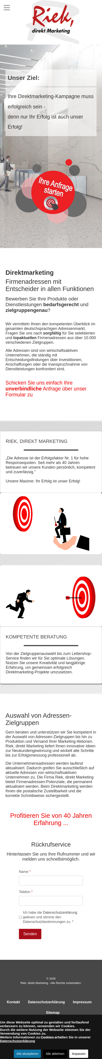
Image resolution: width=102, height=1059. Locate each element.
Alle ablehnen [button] (55, 1053)
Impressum (82, 1002)
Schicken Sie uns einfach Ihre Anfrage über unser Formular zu (46, 388)
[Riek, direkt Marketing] (51, 22)
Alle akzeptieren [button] (27, 1053)
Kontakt (13, 1002)
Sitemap (53, 1012)
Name (25, 872)
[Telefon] (51, 901)
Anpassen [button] (79, 1053)
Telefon (26, 892)
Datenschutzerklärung (60, 912)
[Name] (51, 880)
